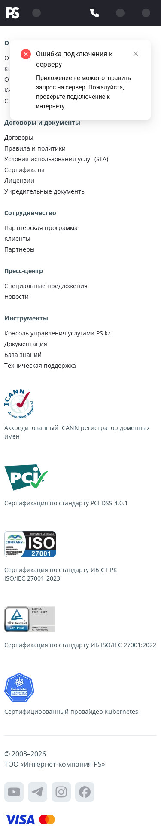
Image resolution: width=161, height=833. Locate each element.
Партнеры (19, 249)
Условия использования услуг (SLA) (56, 159)
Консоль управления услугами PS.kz (57, 333)
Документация (25, 344)
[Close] (135, 53)
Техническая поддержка (40, 365)
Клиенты (17, 238)
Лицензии (19, 180)
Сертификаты (24, 170)
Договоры (18, 137)
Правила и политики (35, 148)
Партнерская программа (41, 228)
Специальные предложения (46, 286)
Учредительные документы (45, 191)
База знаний (23, 354)
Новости (16, 296)
